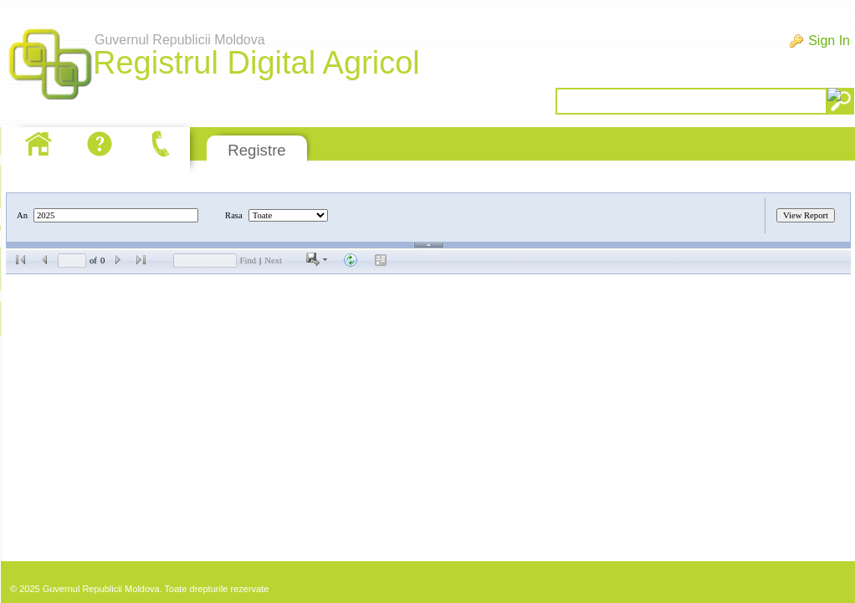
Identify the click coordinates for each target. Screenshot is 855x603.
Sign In (829, 40)
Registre (256, 150)
